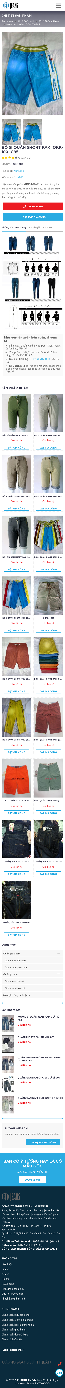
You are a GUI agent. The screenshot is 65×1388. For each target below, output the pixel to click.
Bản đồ (5, 1273)
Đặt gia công (16, 455)
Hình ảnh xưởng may (13, 1288)
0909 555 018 (32, 1187)
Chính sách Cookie (12, 1339)
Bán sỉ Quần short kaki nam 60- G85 (20, 565)
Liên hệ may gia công (43, 1150)
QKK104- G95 (48, 626)
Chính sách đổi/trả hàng (15, 1334)
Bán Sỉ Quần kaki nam (49, 20)
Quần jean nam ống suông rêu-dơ (40, 1106)
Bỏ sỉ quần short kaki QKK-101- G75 (19, 748)
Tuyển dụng (8, 1283)
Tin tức (5, 1278)
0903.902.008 (41, 367)
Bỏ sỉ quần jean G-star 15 (17, 870)
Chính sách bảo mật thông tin (18, 1324)
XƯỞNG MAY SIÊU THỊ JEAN (26, 1361)
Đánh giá (34, 235)
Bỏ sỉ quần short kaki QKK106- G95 (19, 626)
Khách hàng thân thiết (13, 1298)
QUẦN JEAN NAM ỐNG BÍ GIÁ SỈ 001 (39, 1086)
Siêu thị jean (7, 20)
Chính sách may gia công (16, 1314)
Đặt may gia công (33, 216)
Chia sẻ (47, 235)
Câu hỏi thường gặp (12, 1293)
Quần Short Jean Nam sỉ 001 (36, 1045)
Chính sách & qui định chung (17, 1319)
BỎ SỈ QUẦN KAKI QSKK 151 (16, 809)
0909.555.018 (33, 206)
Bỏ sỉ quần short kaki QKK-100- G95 (23, 24)
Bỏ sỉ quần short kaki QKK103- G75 (19, 687)
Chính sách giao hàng (14, 1329)
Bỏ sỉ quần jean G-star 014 (48, 870)
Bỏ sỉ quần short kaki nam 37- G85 (19, 504)
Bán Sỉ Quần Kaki (26, 20)
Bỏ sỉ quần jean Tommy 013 (16, 931)
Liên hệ (5, 1268)
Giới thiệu (7, 1264)
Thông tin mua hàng (14, 235)
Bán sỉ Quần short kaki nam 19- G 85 (20, 444)
